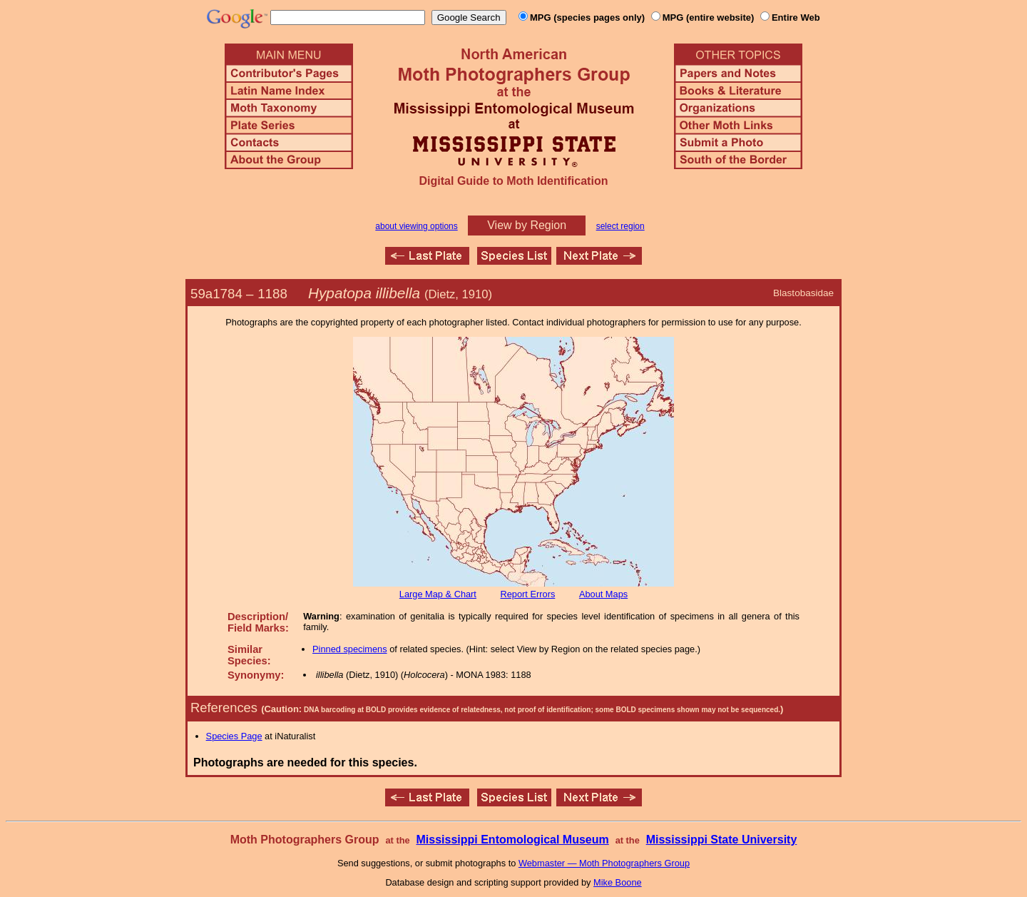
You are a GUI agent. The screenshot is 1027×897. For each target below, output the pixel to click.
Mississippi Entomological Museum (512, 839)
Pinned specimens (349, 649)
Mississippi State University (721, 839)
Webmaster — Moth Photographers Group (604, 863)
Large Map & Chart (437, 594)
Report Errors (528, 594)
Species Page (234, 736)
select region (620, 226)
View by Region (526, 225)
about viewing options (416, 226)
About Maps (603, 594)
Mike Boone (617, 882)
